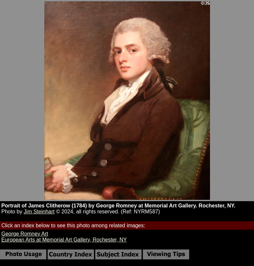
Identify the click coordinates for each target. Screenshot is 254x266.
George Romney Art (24, 234)
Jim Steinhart (39, 211)
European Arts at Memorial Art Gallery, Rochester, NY (64, 240)
